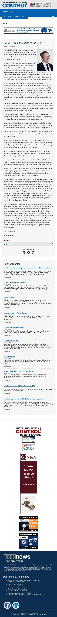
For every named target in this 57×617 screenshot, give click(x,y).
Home (5, 11)
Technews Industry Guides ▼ (14, 16)
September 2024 (8, 46)
